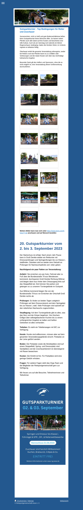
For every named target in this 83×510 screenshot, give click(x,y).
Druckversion (21, 501)
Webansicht (64, 501)
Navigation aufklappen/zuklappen (41, 3)
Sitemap (31, 501)
